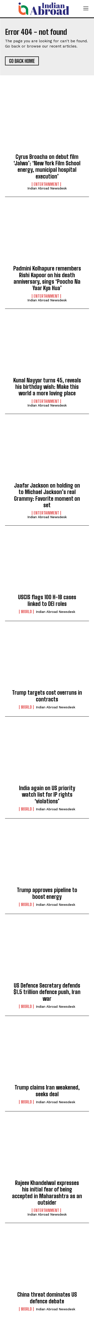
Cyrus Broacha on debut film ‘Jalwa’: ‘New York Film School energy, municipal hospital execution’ (47, 166)
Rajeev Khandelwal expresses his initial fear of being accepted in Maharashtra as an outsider (47, 1193)
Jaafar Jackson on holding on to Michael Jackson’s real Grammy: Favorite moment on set (47, 495)
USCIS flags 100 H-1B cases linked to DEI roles (47, 600)
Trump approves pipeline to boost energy (47, 893)
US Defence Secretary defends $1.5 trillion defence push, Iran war (47, 992)
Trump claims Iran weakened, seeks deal (47, 1090)
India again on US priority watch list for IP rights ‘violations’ (47, 795)
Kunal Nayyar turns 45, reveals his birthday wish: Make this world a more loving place (47, 387)
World (26, 612)
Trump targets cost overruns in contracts (47, 695)
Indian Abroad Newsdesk (47, 188)
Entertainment (46, 184)
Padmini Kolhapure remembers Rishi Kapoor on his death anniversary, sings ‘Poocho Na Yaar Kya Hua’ (47, 278)
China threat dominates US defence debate (47, 1297)
